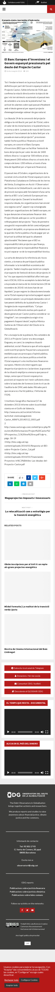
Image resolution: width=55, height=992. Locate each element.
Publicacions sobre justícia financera (27, 888)
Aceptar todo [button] (12, 985)
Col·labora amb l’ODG (16, 2)
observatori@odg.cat (27, 865)
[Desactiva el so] (42, 731)
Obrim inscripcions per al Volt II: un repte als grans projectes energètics (25, 566)
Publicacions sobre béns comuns (27, 895)
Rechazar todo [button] (11, 980)
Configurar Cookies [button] (29, 980)
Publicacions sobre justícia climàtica (27, 891)
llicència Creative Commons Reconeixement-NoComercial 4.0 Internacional (34, 926)
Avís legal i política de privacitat (27, 935)
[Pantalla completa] (46, 731)
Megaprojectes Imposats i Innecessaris (27, 498)
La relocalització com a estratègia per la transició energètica (27, 513)
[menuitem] (27, 943)
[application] (27, 722)
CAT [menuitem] (27, 943)
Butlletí (44, 2)
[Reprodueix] (8, 731)
